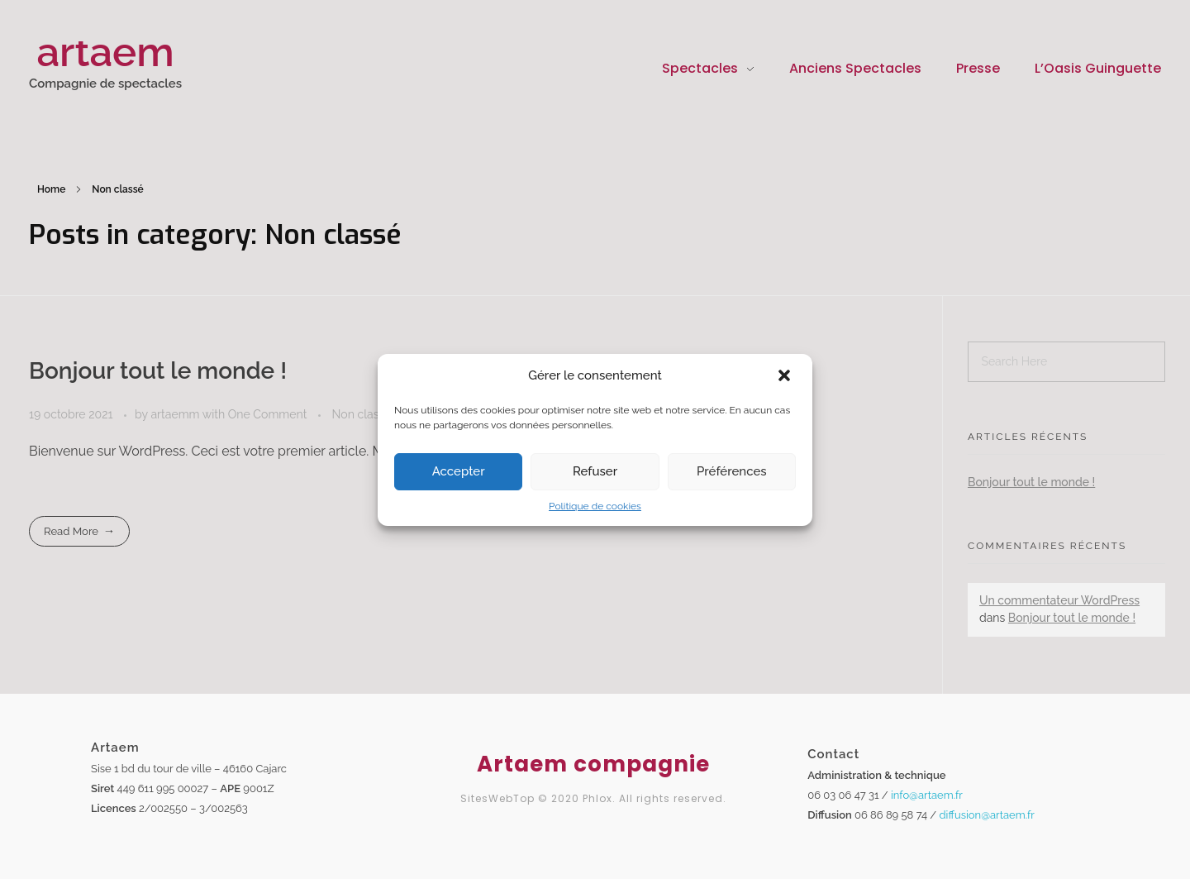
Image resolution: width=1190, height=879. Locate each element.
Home (51, 189)
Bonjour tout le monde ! (158, 371)
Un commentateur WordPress (1059, 600)
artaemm (176, 414)
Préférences (732, 471)
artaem (105, 51)
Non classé (362, 414)
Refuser (595, 471)
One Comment (267, 414)
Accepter (458, 471)
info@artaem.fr (927, 795)
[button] (786, 376)
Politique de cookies (595, 506)
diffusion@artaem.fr (987, 815)
